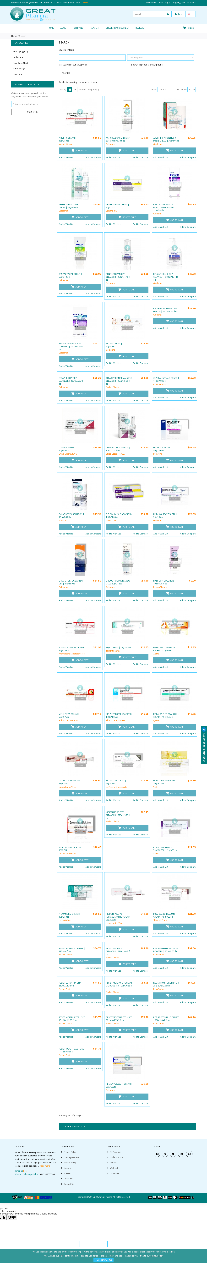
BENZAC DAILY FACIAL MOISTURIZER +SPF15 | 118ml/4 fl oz (164, 207)
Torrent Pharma (113, 650)
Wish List (114, 1168)
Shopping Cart (178, 3)
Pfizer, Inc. (158, 453)
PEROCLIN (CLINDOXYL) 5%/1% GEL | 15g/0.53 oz (165, 849)
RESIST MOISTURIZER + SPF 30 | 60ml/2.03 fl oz (72, 1019)
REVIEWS (140, 27)
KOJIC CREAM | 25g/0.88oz (118, 647)
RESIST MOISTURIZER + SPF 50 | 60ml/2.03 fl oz (119, 1019)
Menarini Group (66, 144)
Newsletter (115, 1173)
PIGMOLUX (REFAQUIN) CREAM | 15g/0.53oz (164, 915)
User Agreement (71, 1157)
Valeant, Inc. (111, 210)
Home (51, 27)
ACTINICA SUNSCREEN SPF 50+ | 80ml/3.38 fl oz (118, 139)
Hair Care (19, 74)
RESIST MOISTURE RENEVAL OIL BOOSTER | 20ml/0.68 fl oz (119, 985)
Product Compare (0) (89, 89)
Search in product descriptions (147, 64)
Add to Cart (79, 150)
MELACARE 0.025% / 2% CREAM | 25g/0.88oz (164, 649)
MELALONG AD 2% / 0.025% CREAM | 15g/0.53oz (166, 715)
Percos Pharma (160, 587)
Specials (67, 1173)
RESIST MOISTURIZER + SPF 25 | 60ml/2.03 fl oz (166, 984)
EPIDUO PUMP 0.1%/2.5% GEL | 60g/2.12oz (118, 582)
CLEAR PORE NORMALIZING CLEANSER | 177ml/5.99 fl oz (119, 380)
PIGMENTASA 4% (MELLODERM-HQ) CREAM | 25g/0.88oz (119, 916)
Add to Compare (93, 157)
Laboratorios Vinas (67, 787)
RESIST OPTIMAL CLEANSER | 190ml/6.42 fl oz (166, 1019)
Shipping (78, 27)
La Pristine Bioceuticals (116, 787)
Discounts (68, 1178)
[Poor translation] (12, 1217)
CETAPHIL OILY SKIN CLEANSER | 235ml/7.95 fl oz (71, 380)
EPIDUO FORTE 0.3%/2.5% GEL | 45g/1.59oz (71, 582)
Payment (94, 27)
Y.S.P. (155, 787)
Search (22, 35)
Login (179, 14)
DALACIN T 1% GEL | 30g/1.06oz (162, 449)
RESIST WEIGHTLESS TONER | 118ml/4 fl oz (72, 1050)
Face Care (20, 62)
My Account (151, 3)
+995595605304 (47, 1174)
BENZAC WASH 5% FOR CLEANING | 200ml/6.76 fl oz (71, 346)
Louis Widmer (65, 920)
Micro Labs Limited (67, 853)
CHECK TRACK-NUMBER (117, 27)
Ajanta (156, 653)
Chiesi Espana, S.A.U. (68, 453)
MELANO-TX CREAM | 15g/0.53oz (116, 782)
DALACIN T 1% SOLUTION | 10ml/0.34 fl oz (71, 515)
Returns (113, 1162)
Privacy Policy (70, 1152)
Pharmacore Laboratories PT (72, 653)
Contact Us (69, 1184)
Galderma (110, 144)
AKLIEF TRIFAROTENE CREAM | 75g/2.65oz (68, 206)
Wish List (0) (164, 3)
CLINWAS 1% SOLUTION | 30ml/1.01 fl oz (118, 449)
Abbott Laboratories (68, 720)
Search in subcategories (75, 64)
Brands (67, 1168)
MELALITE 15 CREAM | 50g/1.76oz (69, 715)
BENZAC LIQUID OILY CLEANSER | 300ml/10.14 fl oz (166, 276)
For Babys (19, 68)
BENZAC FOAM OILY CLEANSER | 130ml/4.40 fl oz (118, 276)
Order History (116, 1157)
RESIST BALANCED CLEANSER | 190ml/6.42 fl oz (118, 951)
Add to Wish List (66, 157)
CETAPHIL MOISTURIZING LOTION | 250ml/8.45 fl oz (165, 310)
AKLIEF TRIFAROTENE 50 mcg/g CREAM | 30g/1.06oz (166, 139)
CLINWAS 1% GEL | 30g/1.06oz (68, 449)
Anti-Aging (20, 51)
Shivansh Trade (160, 920)
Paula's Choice (112, 387)
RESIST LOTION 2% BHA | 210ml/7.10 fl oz (71, 984)
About (64, 27)
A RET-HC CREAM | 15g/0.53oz (67, 139)
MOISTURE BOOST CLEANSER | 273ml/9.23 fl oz (118, 815)
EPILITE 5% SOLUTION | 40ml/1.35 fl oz (164, 582)
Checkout (191, 3)
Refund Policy (70, 1162)
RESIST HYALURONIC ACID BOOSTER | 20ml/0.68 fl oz (166, 950)
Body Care (20, 57)
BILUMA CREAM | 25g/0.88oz (114, 345)
